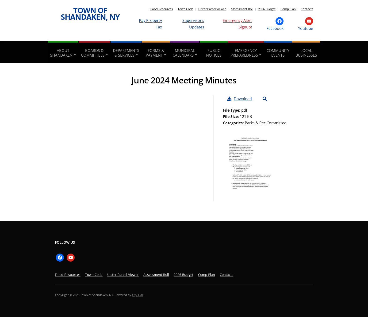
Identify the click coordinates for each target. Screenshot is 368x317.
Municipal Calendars (184, 53)
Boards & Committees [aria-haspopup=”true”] (92, 53)
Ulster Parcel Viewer (212, 9)
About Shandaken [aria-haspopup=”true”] (61, 53)
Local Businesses (306, 53)
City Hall (137, 295)
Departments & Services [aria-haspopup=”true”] (126, 53)
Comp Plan (288, 9)
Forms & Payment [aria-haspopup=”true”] (155, 53)
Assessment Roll (242, 9)
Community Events (278, 53)
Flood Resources (161, 9)
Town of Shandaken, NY (90, 13)
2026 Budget (267, 9)
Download (239, 98)
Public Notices (214, 53)
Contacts (307, 9)
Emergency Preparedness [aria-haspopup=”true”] (244, 53)
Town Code (185, 9)
